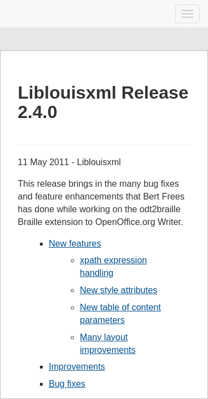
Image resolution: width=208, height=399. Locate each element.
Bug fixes (67, 383)
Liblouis (18, 13)
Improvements (77, 366)
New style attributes (119, 290)
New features (75, 243)
